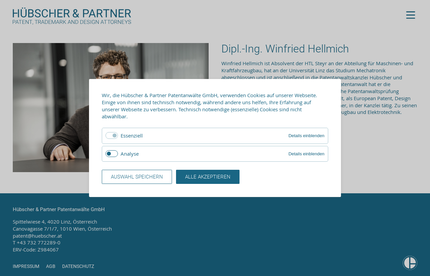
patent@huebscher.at (37, 235)
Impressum (26, 266)
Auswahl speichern (137, 177)
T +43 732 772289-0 (36, 242)
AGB (50, 266)
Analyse (130, 153)
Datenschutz (78, 266)
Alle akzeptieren (207, 177)
